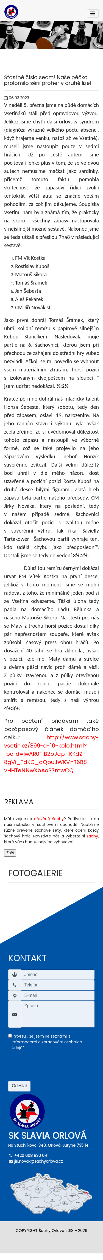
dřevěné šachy (48, 818)
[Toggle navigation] (93, 13)
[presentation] (50, 1068)
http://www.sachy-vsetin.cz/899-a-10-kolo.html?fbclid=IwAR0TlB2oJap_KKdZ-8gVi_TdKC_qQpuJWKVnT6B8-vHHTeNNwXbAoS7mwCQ (51, 754)
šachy (92, 836)
